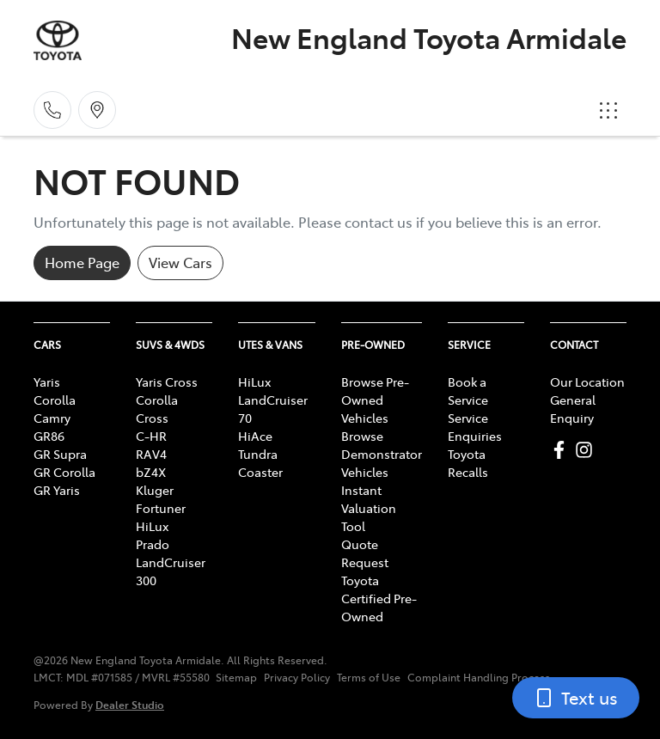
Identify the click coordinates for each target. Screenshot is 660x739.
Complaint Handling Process (478, 677)
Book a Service (468, 390)
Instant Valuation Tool (368, 507)
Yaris (47, 381)
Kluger (155, 489)
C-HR (151, 435)
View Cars (180, 262)
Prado (152, 544)
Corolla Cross (157, 408)
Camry (52, 417)
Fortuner (161, 507)
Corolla (55, 399)
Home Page (82, 262)
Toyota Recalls (468, 462)
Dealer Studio (129, 704)
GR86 (49, 435)
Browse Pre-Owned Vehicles (375, 399)
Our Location (587, 381)
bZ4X (151, 471)
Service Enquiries (475, 426)
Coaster (260, 471)
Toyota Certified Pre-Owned (379, 598)
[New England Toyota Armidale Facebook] (562, 450)
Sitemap (236, 677)
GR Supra (60, 453)
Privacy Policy (297, 677)
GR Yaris (57, 489)
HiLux (152, 525)
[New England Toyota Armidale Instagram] (587, 450)
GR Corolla (64, 471)
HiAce (255, 435)
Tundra (258, 453)
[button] (608, 110)
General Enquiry (573, 408)
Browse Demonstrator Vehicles (381, 453)
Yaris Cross (167, 381)
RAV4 (151, 453)
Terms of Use (368, 677)
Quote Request (364, 553)
